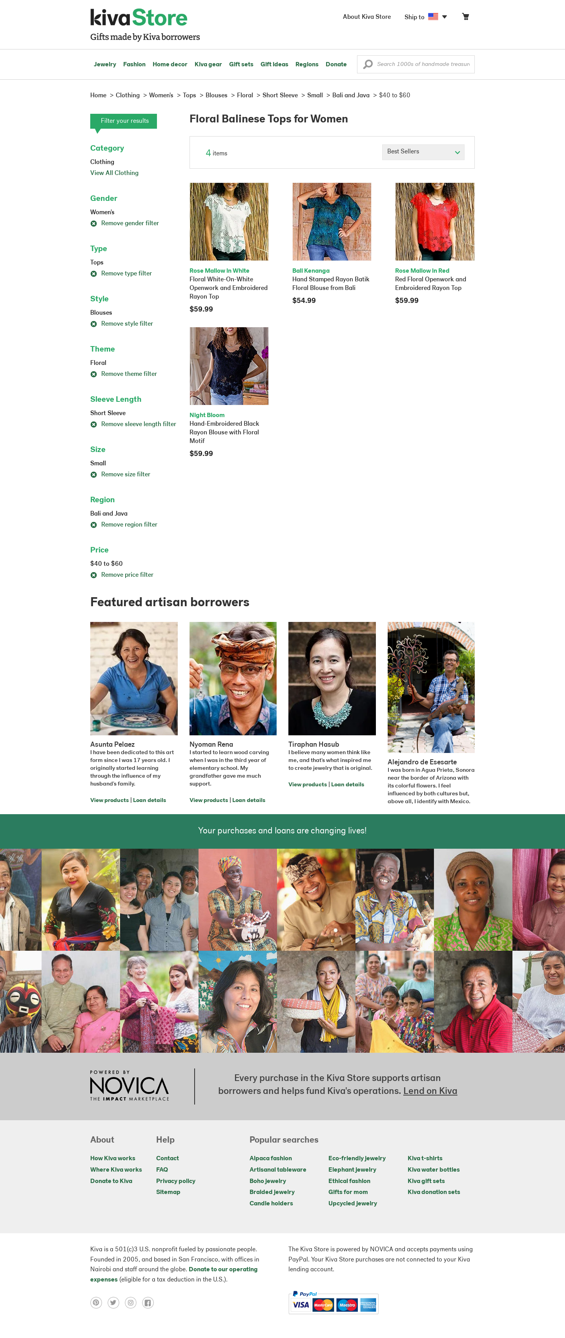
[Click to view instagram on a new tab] (133, 1303)
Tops (97, 263)
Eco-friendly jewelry (357, 1159)
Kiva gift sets (426, 1181)
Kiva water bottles (434, 1170)
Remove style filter (121, 324)
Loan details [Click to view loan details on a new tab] (149, 801)
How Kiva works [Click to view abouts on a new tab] (112, 1159)
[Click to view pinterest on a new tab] (99, 1303)
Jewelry (105, 65)
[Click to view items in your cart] (465, 18)
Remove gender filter (124, 224)
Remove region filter (123, 525)
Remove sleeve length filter (133, 424)
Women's (102, 213)
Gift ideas (274, 65)
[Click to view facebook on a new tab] (150, 1303)
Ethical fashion (349, 1181)
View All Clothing (114, 173)
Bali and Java (109, 514)
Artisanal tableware (278, 1170)
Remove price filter (121, 575)
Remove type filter (121, 274)
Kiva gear (208, 65)
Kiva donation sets (434, 1192)
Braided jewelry (272, 1192)
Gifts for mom (348, 1192)
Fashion (134, 65)
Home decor (170, 65)
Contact (167, 1159)
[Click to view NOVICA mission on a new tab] (129, 1086)
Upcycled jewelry (352, 1204)
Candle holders (271, 1204)
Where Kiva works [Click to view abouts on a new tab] (116, 1170)
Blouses (101, 313)
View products (109, 801)
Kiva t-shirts (425, 1159)
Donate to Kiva (111, 1181)
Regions (307, 65)
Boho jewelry (268, 1181)
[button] (368, 66)
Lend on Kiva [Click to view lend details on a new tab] (430, 1091)
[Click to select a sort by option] (423, 152)
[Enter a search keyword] (416, 64)
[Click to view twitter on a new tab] (116, 1303)
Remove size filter (120, 475)
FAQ (162, 1170)
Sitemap (168, 1192)
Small (98, 464)
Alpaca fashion (271, 1159)
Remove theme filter (123, 374)
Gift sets (241, 65)
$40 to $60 (106, 564)
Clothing (102, 162)
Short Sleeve (108, 413)
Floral (98, 363)
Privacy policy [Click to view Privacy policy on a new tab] (175, 1181)
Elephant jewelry (352, 1170)
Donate (336, 65)
